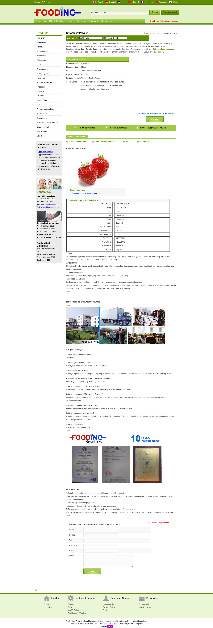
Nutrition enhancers (44, 82)
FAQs (126, 141)
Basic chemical (43, 127)
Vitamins (40, 47)
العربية (124, 2)
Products (60, 21)
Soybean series (43, 69)
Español (112, 2)
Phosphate (41, 87)
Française (149, 2)
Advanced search (170, 12)
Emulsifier (41, 91)
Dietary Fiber (42, 100)
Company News (145, 604)
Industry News (145, 607)
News (70, 21)
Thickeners (41, 38)
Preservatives (42, 51)
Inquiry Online (109, 604)
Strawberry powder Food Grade (84, 193)
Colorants (40, 96)
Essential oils (42, 118)
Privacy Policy (109, 607)
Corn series (41, 65)
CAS (70, 607)
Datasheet (72, 604)
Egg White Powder (45, 152)
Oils (38, 105)
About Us (48, 21)
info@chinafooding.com (167, 21)
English (100, 2)
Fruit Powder (42, 131)
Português (163, 2)
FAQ (105, 610)
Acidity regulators (43, 74)
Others (39, 136)
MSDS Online (73, 610)
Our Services (143, 141)
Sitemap (103, 626)
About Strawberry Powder (104, 141)
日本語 (176, 2)
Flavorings (41, 78)
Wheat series (42, 60)
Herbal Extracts (43, 114)
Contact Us (106, 21)
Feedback (93, 21)
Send (92, 571)
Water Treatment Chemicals (48, 123)
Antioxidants (41, 56)
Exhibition (80, 21)
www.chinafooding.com (50, 207)
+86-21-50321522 (88, 128)
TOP (68, 292)
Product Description (76, 141)
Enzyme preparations (45, 109)
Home (38, 21)
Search (155, 12)
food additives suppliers (91, 621)
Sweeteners (41, 42)
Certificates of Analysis (77, 613)
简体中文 (135, 2)
